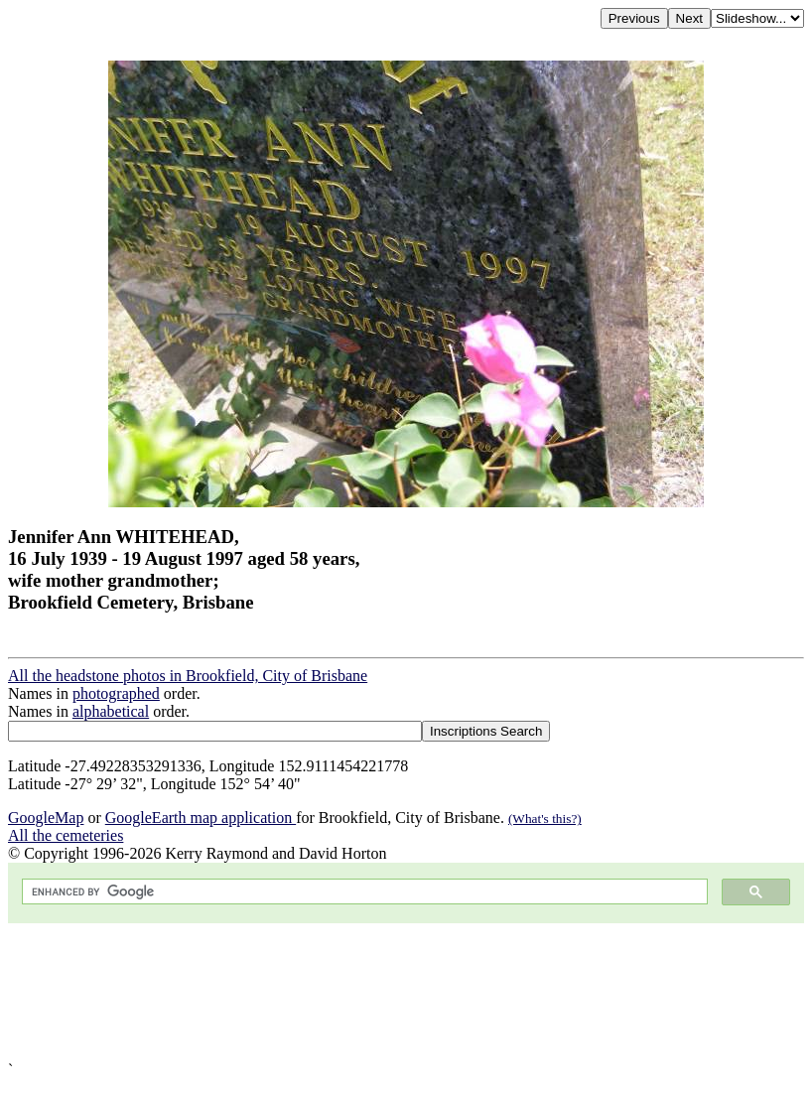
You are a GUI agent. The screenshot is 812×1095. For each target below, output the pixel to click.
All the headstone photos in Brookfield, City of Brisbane (187, 675)
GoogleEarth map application (200, 817)
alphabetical (110, 711)
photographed (116, 693)
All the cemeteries (65, 835)
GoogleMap (45, 817)
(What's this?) (545, 818)
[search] (363, 892)
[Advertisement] (406, 992)
